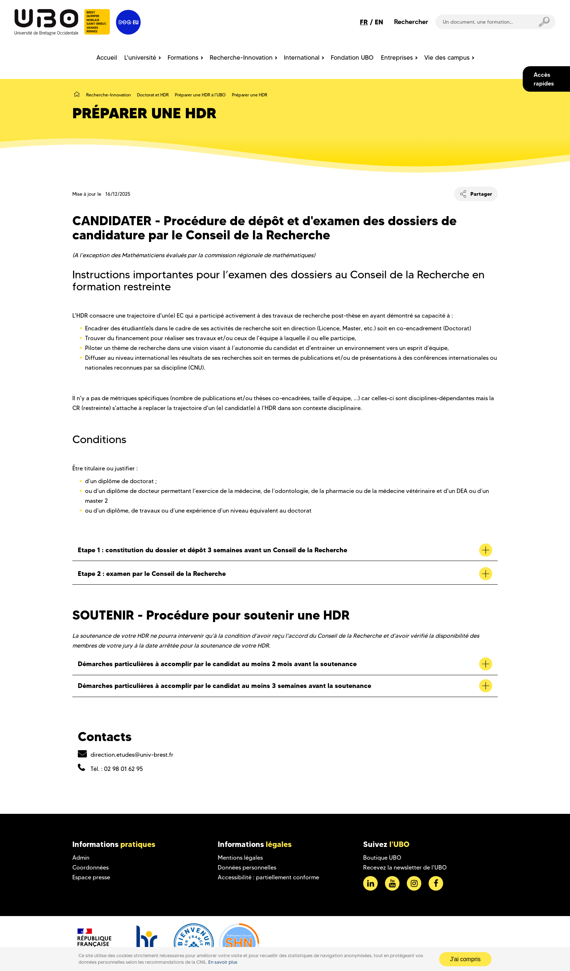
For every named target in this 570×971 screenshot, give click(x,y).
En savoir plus (222, 962)
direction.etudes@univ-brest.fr (132, 754)
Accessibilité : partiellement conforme (268, 877)
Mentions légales (240, 857)
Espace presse (91, 877)
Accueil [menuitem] (106, 57)
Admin (80, 857)
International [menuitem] (302, 57)
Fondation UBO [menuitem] (352, 57)
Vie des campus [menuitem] (447, 57)
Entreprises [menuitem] (397, 57)
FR (364, 22)
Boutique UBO (382, 857)
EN (379, 22)
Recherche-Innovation (108, 95)
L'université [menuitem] (140, 57)
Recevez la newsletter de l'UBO (405, 867)
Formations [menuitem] (183, 57)
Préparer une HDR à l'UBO (200, 95)
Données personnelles (247, 867)
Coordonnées (90, 867)
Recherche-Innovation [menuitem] (241, 57)
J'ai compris (465, 959)
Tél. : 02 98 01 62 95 (117, 768)
